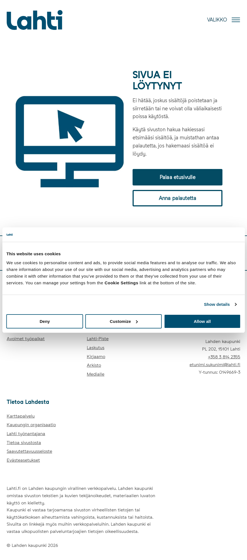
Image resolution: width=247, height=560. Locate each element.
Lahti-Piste (98, 338)
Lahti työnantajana (26, 433)
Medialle (95, 374)
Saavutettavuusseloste (29, 451)
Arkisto (94, 365)
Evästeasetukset (23, 460)
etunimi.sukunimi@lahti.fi (215, 364)
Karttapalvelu (21, 416)
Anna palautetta (177, 198)
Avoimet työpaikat (26, 338)
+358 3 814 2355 (224, 356)
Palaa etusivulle (177, 177)
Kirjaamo (96, 356)
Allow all (202, 321)
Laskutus (95, 347)
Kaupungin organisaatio (31, 424)
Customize (124, 321)
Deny (45, 321)
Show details (217, 304)
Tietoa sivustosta (24, 442)
